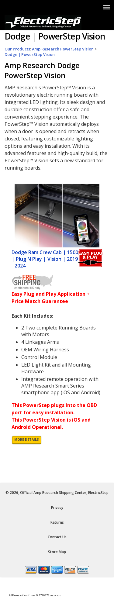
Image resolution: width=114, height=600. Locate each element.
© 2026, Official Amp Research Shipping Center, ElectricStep (57, 492)
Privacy (57, 507)
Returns (57, 522)
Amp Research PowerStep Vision (63, 49)
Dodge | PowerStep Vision (30, 54)
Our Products (17, 49)
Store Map (57, 551)
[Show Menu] (106, 7)
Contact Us (57, 537)
